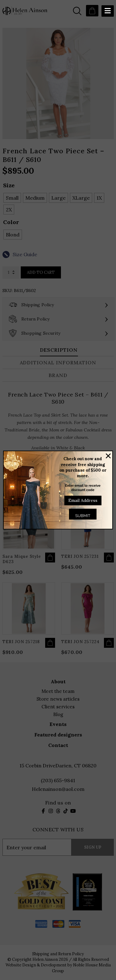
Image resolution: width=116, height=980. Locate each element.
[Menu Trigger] (107, 11)
